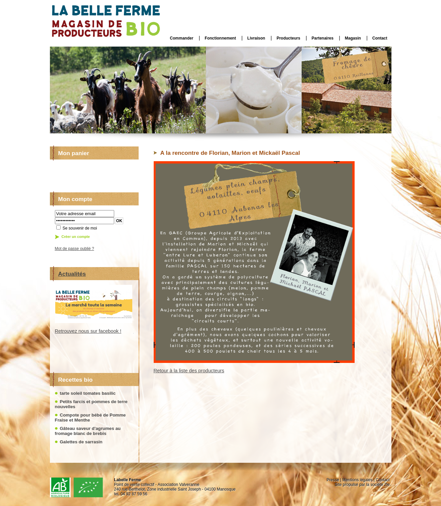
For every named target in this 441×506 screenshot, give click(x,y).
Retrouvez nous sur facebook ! (88, 331)
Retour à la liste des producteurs (189, 370)
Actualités (72, 273)
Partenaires (323, 38)
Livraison (256, 38)
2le (387, 484)
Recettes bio (75, 379)
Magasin (353, 38)
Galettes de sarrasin (81, 441)
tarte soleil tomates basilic (88, 393)
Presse (332, 480)
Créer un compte (76, 237)
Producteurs (288, 38)
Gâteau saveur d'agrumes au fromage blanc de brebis (88, 431)
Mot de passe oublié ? (74, 248)
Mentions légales (357, 480)
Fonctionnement (220, 38)
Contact (379, 38)
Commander (181, 38)
